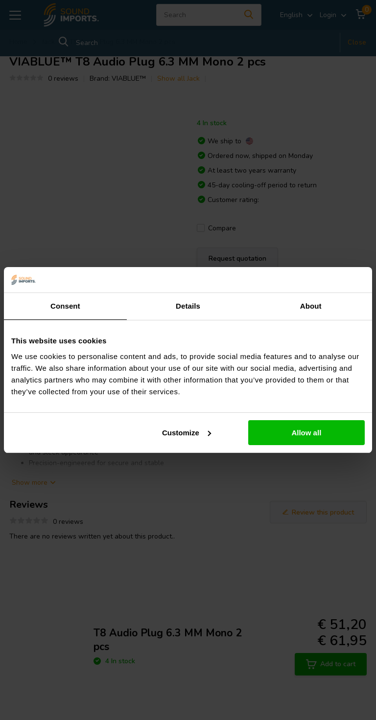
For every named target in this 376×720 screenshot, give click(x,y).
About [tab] (311, 306)
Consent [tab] (65, 306)
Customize (186, 432)
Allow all (306, 432)
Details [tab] (188, 306)
